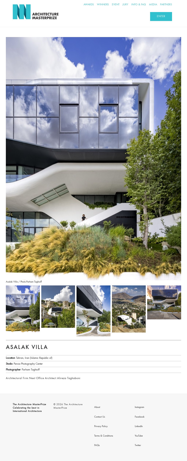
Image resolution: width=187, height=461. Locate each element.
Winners (103, 4)
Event (116, 4)
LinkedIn (139, 426)
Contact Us (99, 417)
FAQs (97, 445)
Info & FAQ (138, 4)
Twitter (138, 445)
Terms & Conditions (103, 436)
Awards (89, 4)
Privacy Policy (101, 426)
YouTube (139, 436)
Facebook (139, 417)
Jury (125, 4)
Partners (166, 4)
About (97, 407)
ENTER (161, 16)
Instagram (139, 407)
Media (153, 4)
